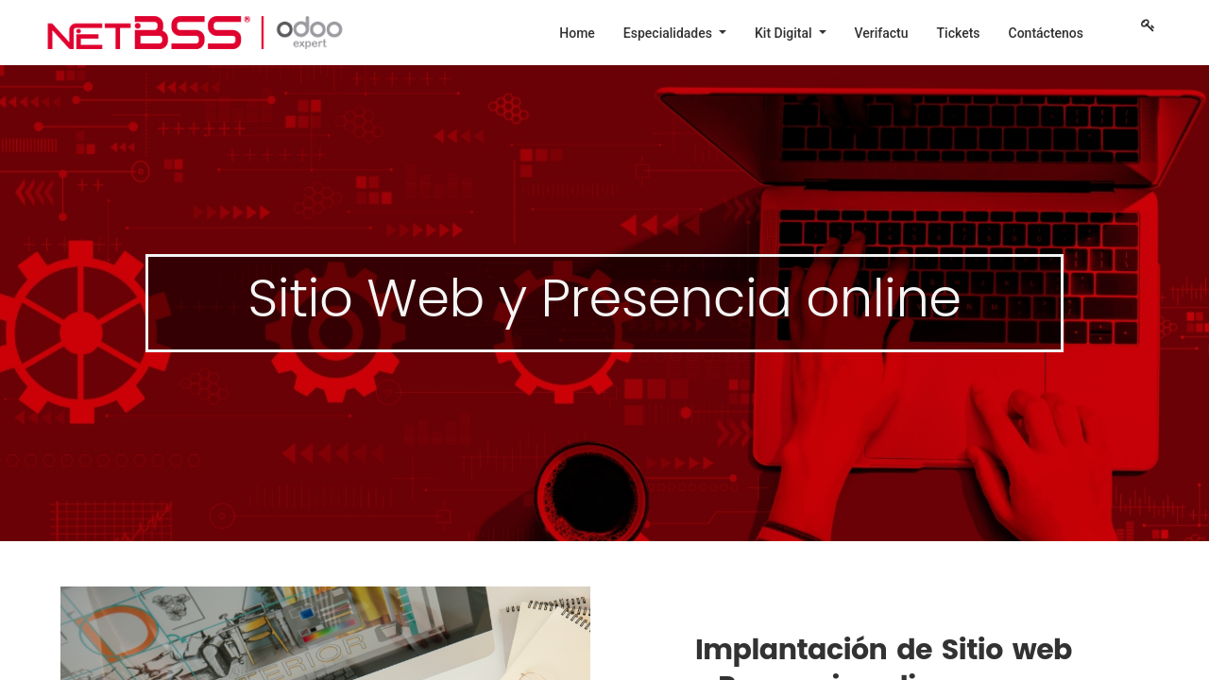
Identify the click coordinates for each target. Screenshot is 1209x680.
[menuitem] (577, 33)
